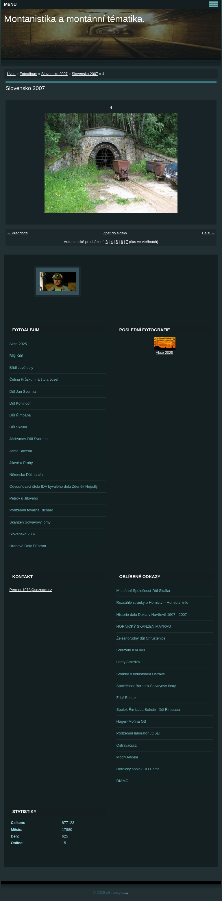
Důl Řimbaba (20, 415)
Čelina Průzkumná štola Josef (34, 379)
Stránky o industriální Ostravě (140, 674)
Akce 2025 (18, 344)
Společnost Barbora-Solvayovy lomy (146, 686)
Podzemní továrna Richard (31, 510)
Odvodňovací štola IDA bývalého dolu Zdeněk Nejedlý (54, 486)
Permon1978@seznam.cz (31, 590)
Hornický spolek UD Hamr (137, 769)
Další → (208, 233)
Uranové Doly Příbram (28, 546)
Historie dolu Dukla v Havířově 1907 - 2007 (151, 614)
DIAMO (122, 781)
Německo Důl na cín (26, 474)
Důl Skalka (18, 427)
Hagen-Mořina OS (131, 721)
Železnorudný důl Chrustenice (141, 638)
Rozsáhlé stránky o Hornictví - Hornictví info (152, 602)
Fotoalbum (28, 74)
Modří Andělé (127, 757)
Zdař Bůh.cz (126, 698)
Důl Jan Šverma (23, 391)
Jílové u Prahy (21, 463)
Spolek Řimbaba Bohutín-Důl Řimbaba (148, 709)
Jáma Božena (21, 451)
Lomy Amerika (128, 662)
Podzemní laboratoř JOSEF (139, 733)
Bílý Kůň (16, 356)
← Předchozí (17, 233)
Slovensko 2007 (54, 74)
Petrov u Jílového (24, 498)
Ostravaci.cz (126, 745)
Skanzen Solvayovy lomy (30, 522)
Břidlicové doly (22, 367)
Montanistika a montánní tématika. (74, 19)
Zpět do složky (115, 233)
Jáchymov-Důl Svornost (29, 439)
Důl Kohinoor (20, 403)
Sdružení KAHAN (130, 650)
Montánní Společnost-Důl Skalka (143, 590)
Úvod (11, 74)
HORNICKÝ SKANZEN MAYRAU (143, 626)
